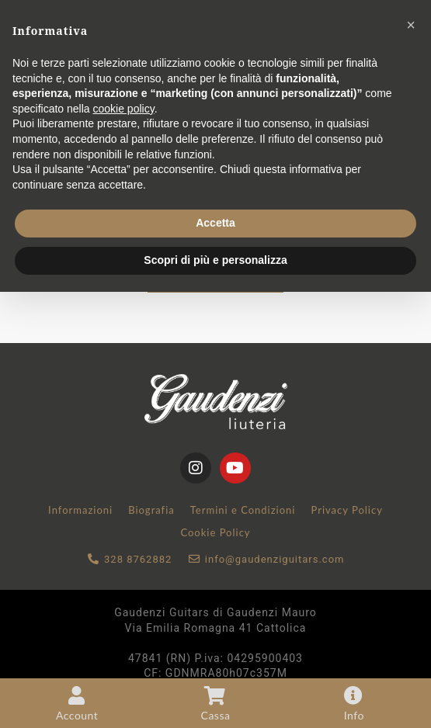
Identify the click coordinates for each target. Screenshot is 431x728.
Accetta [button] (215, 223)
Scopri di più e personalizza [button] (215, 260)
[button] (410, 24)
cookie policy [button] (124, 108)
